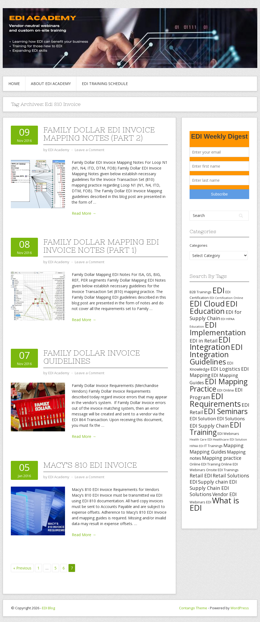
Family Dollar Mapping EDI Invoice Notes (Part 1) (101, 245)
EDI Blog (48, 607)
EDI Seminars (226, 411)
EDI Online (225, 390)
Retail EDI (201, 475)
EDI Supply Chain (209, 425)
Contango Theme (193, 607)
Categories (198, 245)
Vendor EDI (224, 494)
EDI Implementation (218, 328)
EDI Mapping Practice (219, 385)
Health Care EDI (201, 439)
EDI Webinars (228, 433)
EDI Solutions (231, 419)
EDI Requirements (215, 400)
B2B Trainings (201, 291)
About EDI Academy (51, 83)
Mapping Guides (208, 451)
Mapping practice (221, 458)
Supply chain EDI (217, 481)
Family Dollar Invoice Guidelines (91, 357)
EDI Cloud (207, 303)
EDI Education (214, 307)
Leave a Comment (89, 149)
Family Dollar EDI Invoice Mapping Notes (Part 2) (99, 133)
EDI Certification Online (226, 298)
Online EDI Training (205, 464)
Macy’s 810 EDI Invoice (90, 465)
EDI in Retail (203, 340)
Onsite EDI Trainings (222, 469)
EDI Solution (203, 418)
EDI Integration (210, 343)
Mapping (233, 445)
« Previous (22, 568)
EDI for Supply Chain (216, 315)
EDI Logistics (225, 369)
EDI (218, 290)
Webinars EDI (200, 502)
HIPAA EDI (196, 446)
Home (14, 83)
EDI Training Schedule (105, 83)
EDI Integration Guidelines (216, 354)
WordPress (239, 607)
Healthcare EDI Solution (230, 439)
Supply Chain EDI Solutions (209, 491)
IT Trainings (213, 445)
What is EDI (214, 504)
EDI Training (215, 428)
